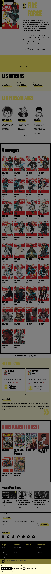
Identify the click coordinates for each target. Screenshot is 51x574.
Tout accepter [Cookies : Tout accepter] (7, 568)
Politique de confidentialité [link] (8, 571)
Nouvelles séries (17, 547)
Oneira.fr (28, 545)
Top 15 (15, 557)
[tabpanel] (10, 119)
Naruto (3, 547)
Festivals (15, 552)
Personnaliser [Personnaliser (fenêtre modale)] (30, 568)
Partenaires (41, 545)
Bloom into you (5, 552)
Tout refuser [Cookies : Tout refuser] (19, 568)
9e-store (39, 547)
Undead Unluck (5, 554)
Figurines (16, 554)
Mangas (4, 545)
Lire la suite (15, 382)
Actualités (17, 545)
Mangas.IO (39, 552)
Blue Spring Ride (5, 557)
